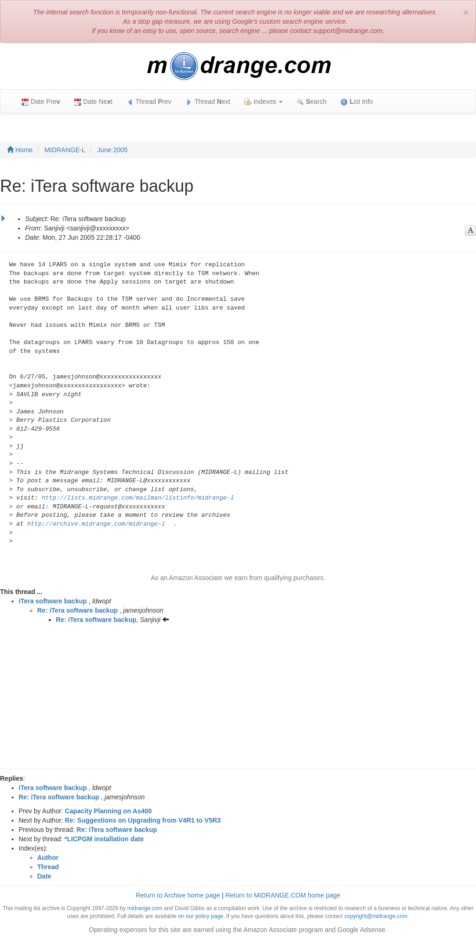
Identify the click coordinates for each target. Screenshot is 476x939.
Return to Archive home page (178, 895)
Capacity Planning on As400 (108, 811)
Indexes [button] (263, 102)
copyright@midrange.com (376, 916)
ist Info (356, 102)
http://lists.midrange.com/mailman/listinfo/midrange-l (138, 497)
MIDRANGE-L (65, 150)
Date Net (93, 102)
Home (20, 150)
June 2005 (112, 150)
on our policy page (200, 916)
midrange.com (144, 908)
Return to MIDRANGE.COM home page (282, 895)
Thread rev (149, 102)
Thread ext (208, 102)
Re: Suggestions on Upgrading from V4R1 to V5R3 (143, 820)
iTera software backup (53, 601)
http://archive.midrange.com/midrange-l (96, 523)
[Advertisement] (238, 699)
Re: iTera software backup (77, 610)
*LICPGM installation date (104, 839)
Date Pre (40, 102)
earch (311, 102)
